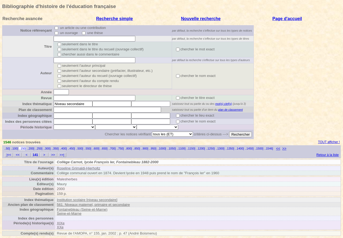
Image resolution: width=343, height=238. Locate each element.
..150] (22, 148)
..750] (120, 148)
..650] (104, 148)
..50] (7, 148)
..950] (152, 148)
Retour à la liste (327, 155)
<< (278, 148)
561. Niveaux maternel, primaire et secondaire (93, 205)
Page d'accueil (287, 18)
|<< (8, 155)
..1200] (200, 148)
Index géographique (35, 116)
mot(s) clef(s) (223, 103)
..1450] (249, 148)
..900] (144, 148)
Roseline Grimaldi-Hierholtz (78, 168)
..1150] (191, 148)
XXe (60, 227)
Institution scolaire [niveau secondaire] (87, 200)
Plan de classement (35, 110)
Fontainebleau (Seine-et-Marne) (82, 209)
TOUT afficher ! (329, 142)
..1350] (229, 148)
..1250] (210, 148)
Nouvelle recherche (201, 18)
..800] (128, 148)
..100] (14, 148)
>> (284, 148)
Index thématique (37, 104)
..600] (95, 148)
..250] (39, 148)
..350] (55, 148)
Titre (48, 46)
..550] (87, 148)
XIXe (61, 223)
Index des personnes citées (28, 122)
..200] (30, 148)
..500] (79, 148)
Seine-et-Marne (69, 213)
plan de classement (230, 109)
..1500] (259, 148)
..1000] (161, 148)
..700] (112, 148)
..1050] (171, 148)
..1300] (220, 148)
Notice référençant (36, 30)
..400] (63, 148)
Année (46, 92)
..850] (136, 148)
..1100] (181, 148)
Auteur (46, 73)
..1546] (268, 148)
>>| (61, 155)
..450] (71, 148)
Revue (46, 98)
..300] (47, 148)
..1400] (239, 148)
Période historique (36, 127)
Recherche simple (114, 18)
